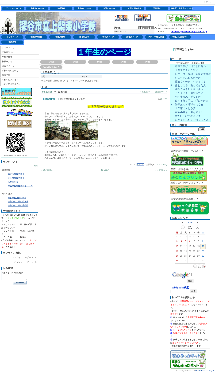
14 (194, 247)
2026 (190, 222)
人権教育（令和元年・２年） (181, 8)
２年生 (51, 62)
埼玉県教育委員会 (16, 178)
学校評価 (61, 8)
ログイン (207, 2)
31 (177, 261)
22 (198, 252)
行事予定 (6, 75)
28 (185, 237)
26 (177, 237)
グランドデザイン (13, 8)
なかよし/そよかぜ (51, 67)
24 (177, 256)
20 (190, 252)
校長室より (84, 37)
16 (203, 247)
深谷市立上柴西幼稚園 (18, 205)
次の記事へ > (161, 92)
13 (190, 247)
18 (181, 252)
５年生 (123, 62)
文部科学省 (13, 181)
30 (194, 237)
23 (203, 252)
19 (185, 252)
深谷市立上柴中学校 (17, 197)
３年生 (75, 62)
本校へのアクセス (85, 8)
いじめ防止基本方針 (133, 8)
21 (194, 252)
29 (190, 237)
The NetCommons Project (205, 371)
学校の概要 (60, 37)
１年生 (164, 99)
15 (198, 247)
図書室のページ (37, 8)
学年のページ (108, 37)
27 (181, 237)
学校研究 (157, 8)
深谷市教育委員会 (16, 174)
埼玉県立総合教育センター (20, 185)
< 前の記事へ (146, 92)
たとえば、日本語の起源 (14, 275)
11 (181, 247)
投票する (140, 165)
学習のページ (109, 8)
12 (185, 247)
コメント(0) (161, 164)
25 (181, 256)
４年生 (99, 62)
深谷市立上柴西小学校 (18, 201)
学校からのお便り (180, 37)
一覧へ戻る (104, 170)
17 (177, 252)
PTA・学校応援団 (156, 37)
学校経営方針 (36, 37)
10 (177, 247)
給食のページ (132, 37)
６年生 (147, 62)
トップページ (12, 37)
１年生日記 (46, 92)
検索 (36, 165)
